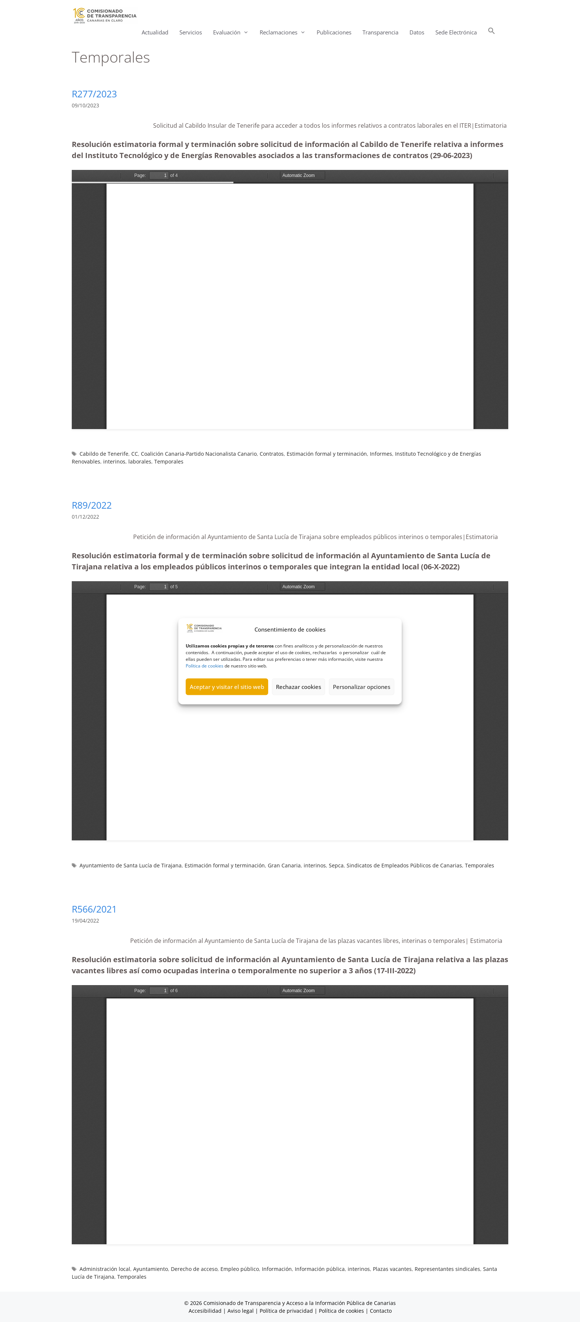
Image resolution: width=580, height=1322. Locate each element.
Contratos (272, 453)
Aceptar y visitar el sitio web (227, 686)
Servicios (190, 32)
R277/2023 (94, 93)
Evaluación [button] (233, 32)
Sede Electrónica (456, 32)
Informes (381, 453)
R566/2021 (94, 909)
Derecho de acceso (194, 1268)
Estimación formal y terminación (327, 453)
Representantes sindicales (447, 1268)
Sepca (336, 865)
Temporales (168, 461)
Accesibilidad (206, 1310)
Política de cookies (204, 665)
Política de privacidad (286, 1310)
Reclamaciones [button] (285, 32)
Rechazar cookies (298, 686)
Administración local (105, 1268)
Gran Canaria (284, 865)
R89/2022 (92, 505)
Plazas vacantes (392, 1268)
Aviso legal (240, 1310)
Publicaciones (334, 32)
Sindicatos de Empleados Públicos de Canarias (404, 865)
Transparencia (380, 32)
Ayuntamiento (150, 1268)
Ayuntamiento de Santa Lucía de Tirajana (131, 865)
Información (277, 1268)
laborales (139, 461)
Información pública (320, 1268)
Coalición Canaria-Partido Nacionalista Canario (199, 453)
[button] (491, 32)
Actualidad (155, 32)
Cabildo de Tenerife (104, 453)
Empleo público (239, 1268)
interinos (114, 461)
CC (134, 453)
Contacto (381, 1310)
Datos (416, 32)
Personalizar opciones (361, 686)
